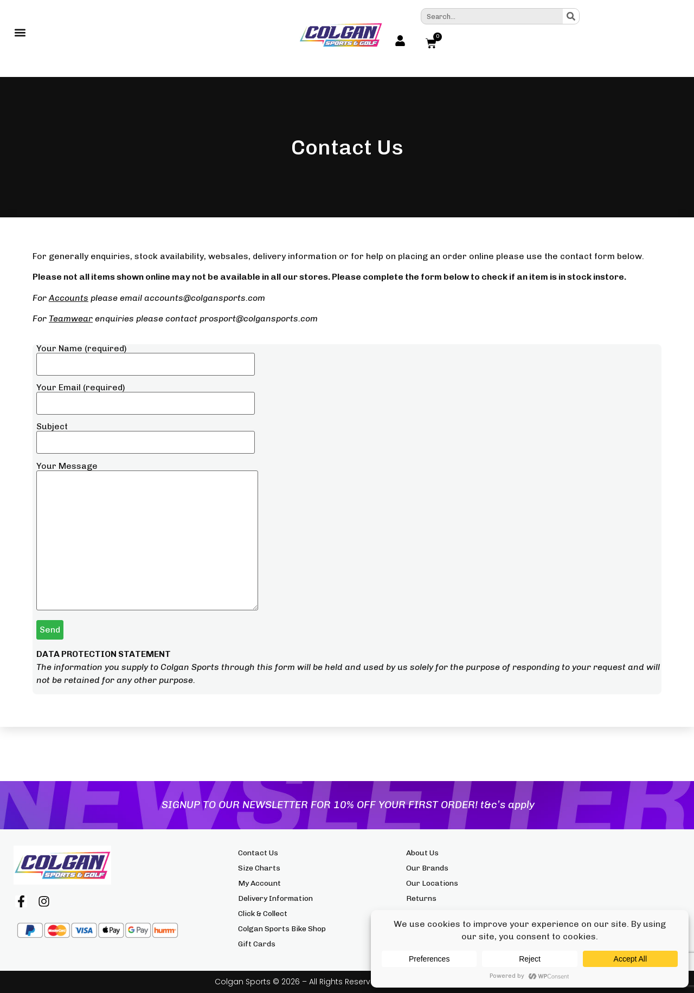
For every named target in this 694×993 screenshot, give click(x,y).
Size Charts (259, 868)
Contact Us (258, 852)
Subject (145, 434)
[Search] (571, 16)
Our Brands (427, 868)
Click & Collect (262, 913)
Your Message (147, 537)
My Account (259, 883)
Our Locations (432, 883)
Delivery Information (275, 898)
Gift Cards (256, 944)
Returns (421, 898)
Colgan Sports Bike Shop (282, 928)
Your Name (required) (145, 356)
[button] (20, 35)
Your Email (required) (145, 395)
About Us (422, 852)
